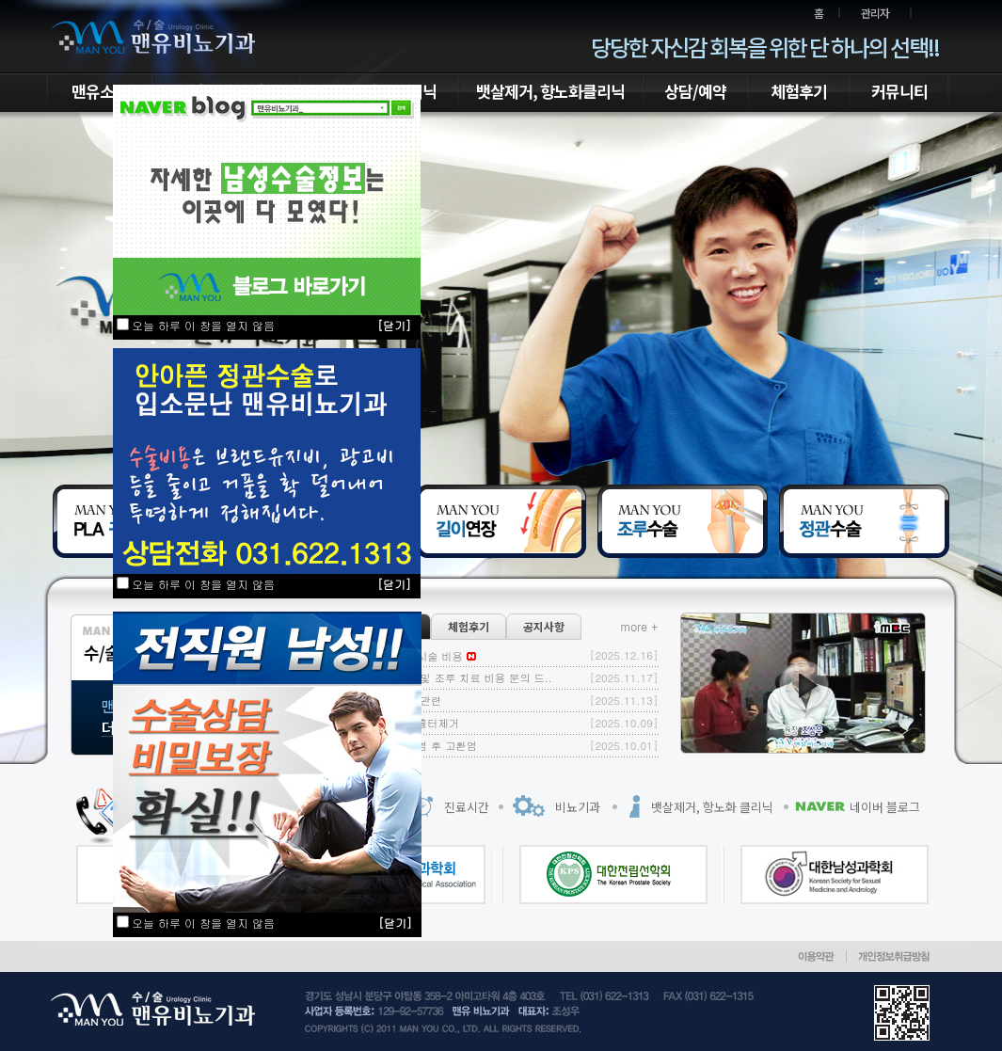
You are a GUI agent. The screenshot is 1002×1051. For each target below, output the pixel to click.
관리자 (875, 13)
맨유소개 (100, 91)
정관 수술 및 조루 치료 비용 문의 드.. (461, 677)
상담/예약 (695, 91)
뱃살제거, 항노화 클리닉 (712, 807)
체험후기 (799, 91)
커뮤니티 (899, 91)
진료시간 (466, 807)
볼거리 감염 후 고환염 (424, 745)
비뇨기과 (577, 807)
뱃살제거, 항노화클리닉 (550, 91)
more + (640, 626)
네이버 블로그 (885, 807)
